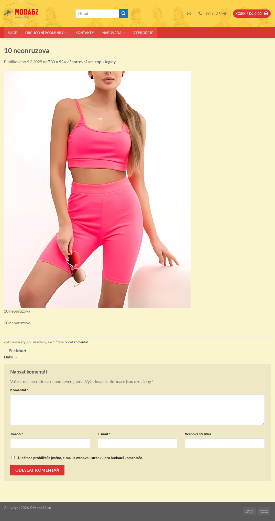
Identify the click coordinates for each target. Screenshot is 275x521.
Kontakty (84, 33)
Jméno (16, 434)
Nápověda (113, 32)
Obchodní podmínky (46, 32)
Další (11, 356)
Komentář (19, 390)
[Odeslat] (123, 13)
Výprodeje (143, 33)
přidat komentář (76, 342)
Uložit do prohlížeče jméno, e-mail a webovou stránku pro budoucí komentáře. (80, 457)
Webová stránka (198, 434)
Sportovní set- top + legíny (92, 61)
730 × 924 (57, 61)
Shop (12, 33)
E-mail (104, 434)
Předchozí (15, 350)
